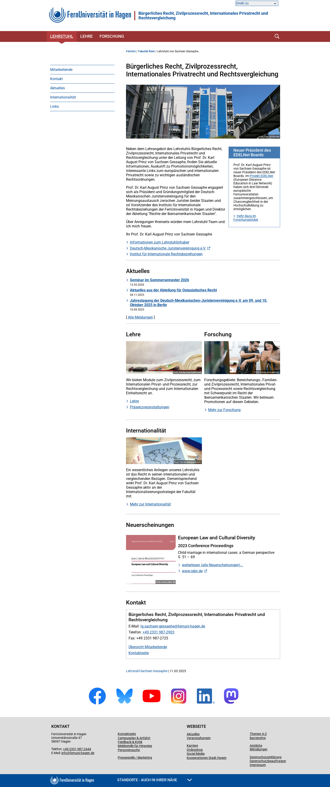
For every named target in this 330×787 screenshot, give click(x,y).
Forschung (112, 36)
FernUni (131, 51)
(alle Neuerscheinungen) (220, 565)
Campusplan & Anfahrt (134, 738)
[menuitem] (82, 69)
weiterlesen (191, 565)
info (64, 753)
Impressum (258, 765)
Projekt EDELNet (261, 176)
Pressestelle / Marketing (135, 757)
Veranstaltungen (199, 738)
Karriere (192, 745)
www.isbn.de (192, 571)
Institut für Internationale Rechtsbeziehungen (166, 254)
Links (54, 106)
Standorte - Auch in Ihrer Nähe (154, 780)
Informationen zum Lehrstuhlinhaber (159, 242)
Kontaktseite (139, 653)
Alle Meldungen (140, 317)
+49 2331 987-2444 (77, 749)
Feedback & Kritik (130, 742)
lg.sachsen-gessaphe (158, 626)
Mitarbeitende (61, 69)
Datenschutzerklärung (265, 757)
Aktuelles (57, 88)
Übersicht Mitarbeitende (148, 647)
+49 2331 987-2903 (158, 632)
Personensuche (129, 750)
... (241, 565)
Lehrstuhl (61, 36)
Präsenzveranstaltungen (149, 407)
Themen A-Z (258, 734)
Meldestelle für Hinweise (135, 746)
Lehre (86, 36)
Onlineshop (195, 750)
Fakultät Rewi (146, 51)
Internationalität (63, 97)
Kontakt (56, 79)
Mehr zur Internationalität (150, 504)
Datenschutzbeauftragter (268, 761)
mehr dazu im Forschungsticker (245, 217)
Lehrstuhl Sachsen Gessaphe (146, 671)
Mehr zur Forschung (224, 410)
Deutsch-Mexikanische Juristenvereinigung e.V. (168, 248)
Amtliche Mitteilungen (258, 747)
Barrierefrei (258, 738)
